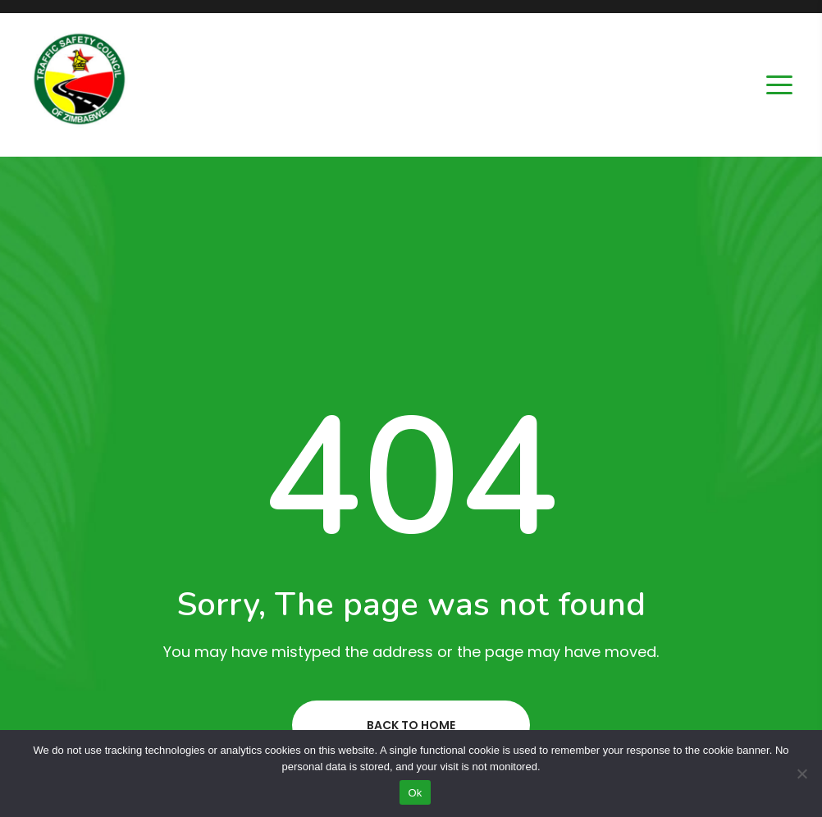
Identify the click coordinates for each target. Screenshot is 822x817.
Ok (415, 793)
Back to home (411, 725)
